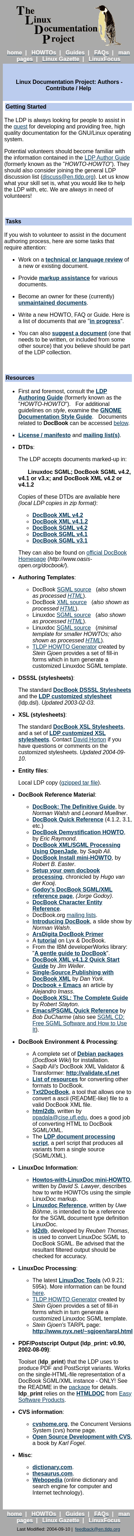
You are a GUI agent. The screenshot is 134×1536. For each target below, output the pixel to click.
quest (21, 127)
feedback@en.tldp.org (97, 1529)
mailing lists (81, 915)
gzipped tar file (79, 783)
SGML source (74, 589)
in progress (105, 321)
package (79, 1387)
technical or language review (84, 260)
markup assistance (64, 278)
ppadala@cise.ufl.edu (59, 1117)
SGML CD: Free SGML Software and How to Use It (79, 1023)
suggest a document (79, 333)
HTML (75, 596)
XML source (72, 602)
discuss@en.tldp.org (67, 177)
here (38, 1293)
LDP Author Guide (107, 158)
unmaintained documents (52, 303)
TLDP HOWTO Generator (64, 647)
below (121, 423)
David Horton (89, 740)
